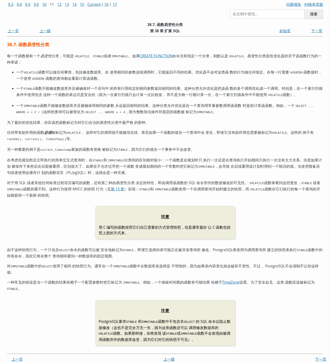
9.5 (27, 4)
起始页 (285, 30)
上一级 (45, 30)
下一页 (316, 30)
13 (67, 4)
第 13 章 (117, 183)
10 (44, 4)
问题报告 (293, 4)
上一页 (13, 30)
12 (59, 4)
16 (106, 4)
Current (94, 4)
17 (115, 4)
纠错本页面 (313, 4)
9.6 (36, 4)
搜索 (313, 14)
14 (74, 4)
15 (82, 4)
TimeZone (230, 275)
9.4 (19, 4)
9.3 (10, 4)
